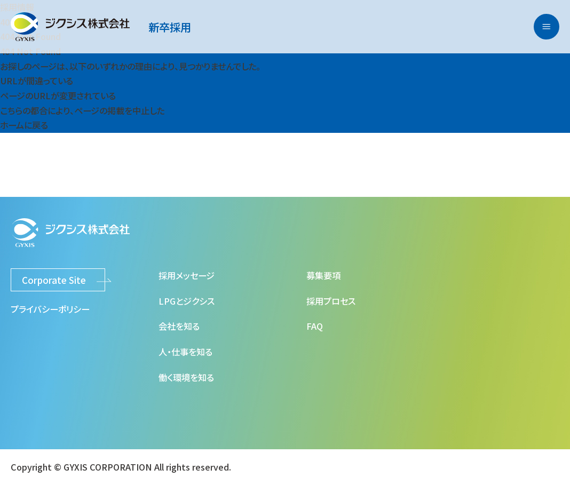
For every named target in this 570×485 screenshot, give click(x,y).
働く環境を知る (186, 377)
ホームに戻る (24, 124)
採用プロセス (330, 301)
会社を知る (179, 326)
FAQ (314, 326)
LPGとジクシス (187, 301)
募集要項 (323, 275)
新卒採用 (169, 27)
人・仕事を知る (185, 351)
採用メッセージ (187, 275)
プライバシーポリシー (50, 309)
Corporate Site (54, 280)
